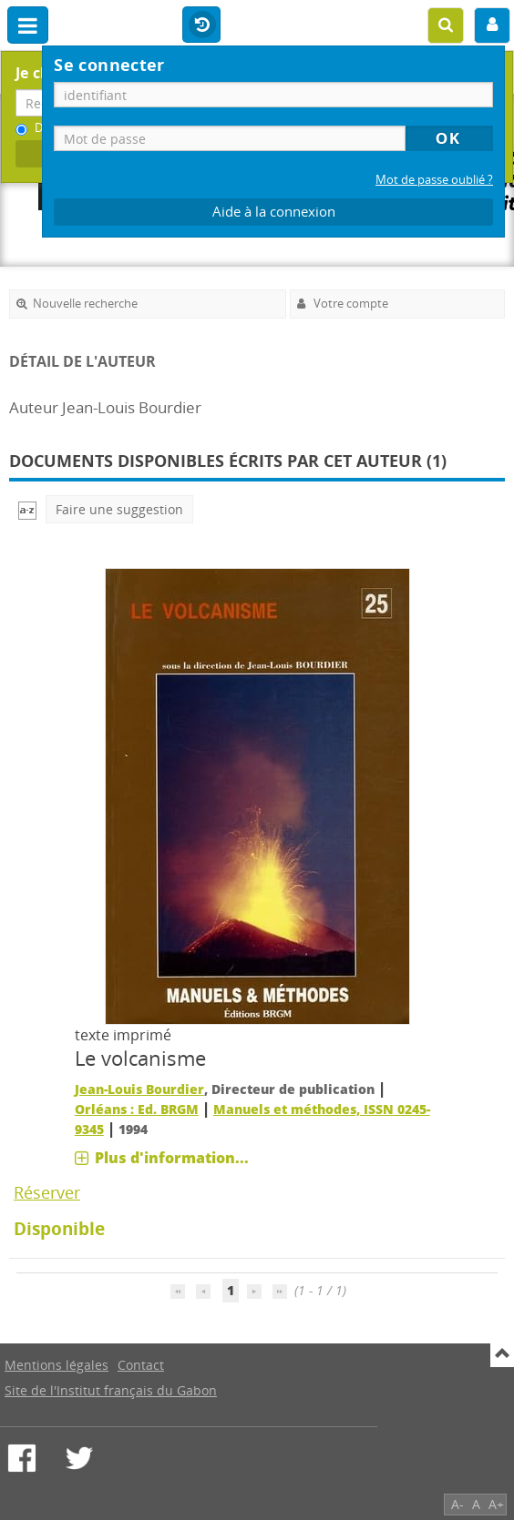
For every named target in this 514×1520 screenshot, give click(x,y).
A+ (496, 1504)
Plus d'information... (172, 1158)
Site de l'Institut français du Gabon (111, 1390)
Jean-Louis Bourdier (139, 1089)
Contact (141, 1364)
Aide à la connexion (273, 211)
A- (457, 1504)
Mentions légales (56, 1364)
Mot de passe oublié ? (434, 179)
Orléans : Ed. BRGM (137, 1109)
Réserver (47, 1192)
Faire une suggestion (119, 509)
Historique (201, 25)
